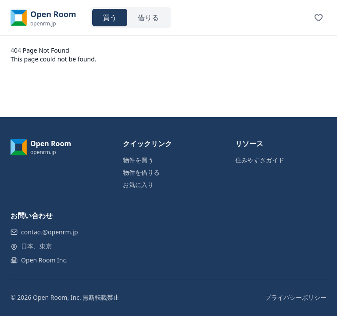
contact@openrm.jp (49, 232)
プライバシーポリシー (295, 297)
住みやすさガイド (259, 160)
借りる (148, 17)
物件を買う (138, 160)
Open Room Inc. (44, 260)
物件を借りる (141, 172)
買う (110, 17)
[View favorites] (318, 17)
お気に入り (138, 184)
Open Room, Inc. (57, 297)
